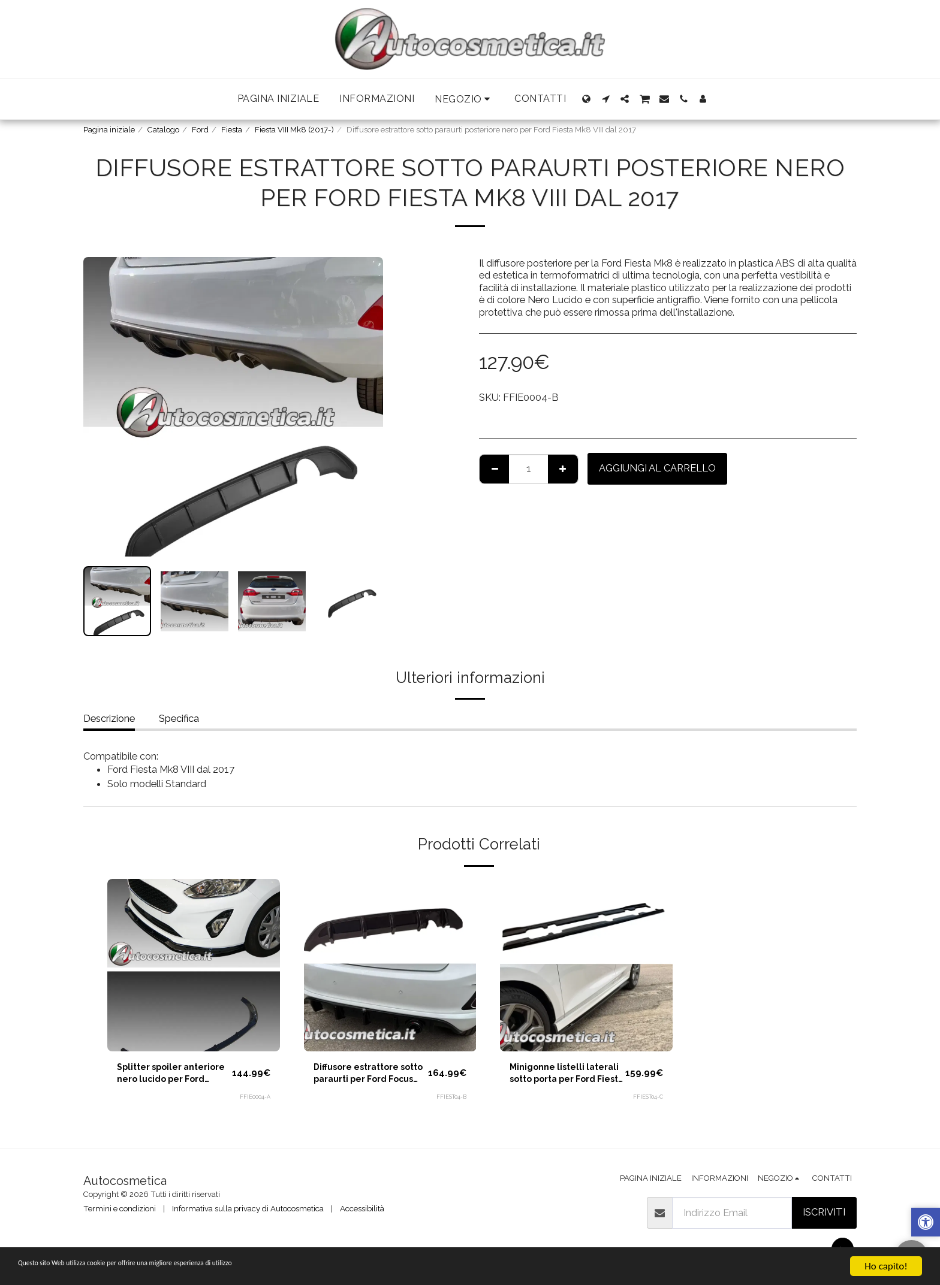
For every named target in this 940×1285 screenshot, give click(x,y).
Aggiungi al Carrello (657, 468)
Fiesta (231, 129)
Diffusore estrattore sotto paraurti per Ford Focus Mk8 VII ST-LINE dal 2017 (368, 1076)
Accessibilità (362, 1208)
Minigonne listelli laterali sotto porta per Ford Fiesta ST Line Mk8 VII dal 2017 (559, 1076)
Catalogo (163, 129)
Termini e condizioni (119, 1208)
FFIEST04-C (647, 1101)
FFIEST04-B (450, 1101)
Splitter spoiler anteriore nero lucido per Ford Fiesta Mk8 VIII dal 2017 (169, 1076)
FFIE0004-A (254, 1101)
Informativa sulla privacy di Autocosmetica (248, 1208)
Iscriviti (824, 1212)
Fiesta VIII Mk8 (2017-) (294, 129)
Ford (200, 129)
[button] (464, 99)
